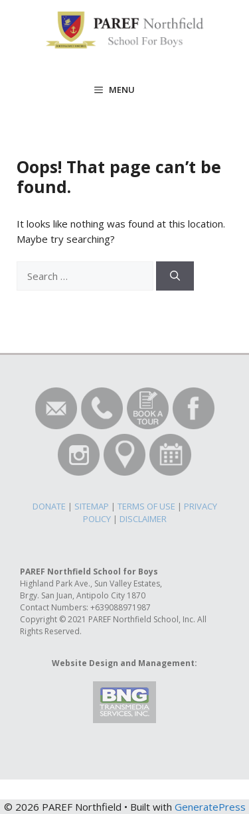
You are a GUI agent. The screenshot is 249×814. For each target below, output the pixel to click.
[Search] (175, 276)
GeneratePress (210, 806)
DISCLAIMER (143, 519)
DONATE (49, 506)
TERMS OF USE (146, 506)
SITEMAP (91, 506)
